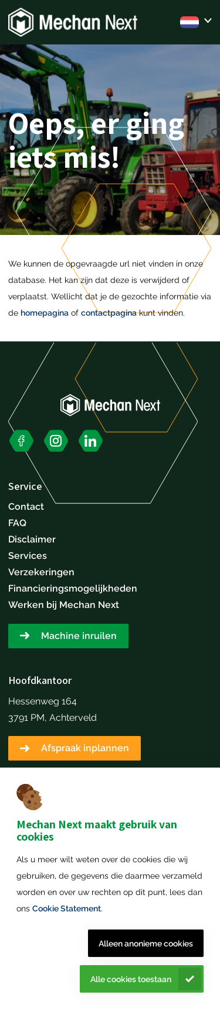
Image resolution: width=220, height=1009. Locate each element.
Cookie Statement (66, 908)
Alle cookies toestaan (130, 979)
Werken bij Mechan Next (63, 604)
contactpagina (109, 312)
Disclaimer (32, 539)
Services (27, 555)
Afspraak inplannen (85, 748)
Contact (26, 506)
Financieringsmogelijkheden (72, 588)
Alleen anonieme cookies (146, 943)
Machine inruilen (79, 635)
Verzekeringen (41, 572)
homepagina (45, 312)
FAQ (17, 522)
